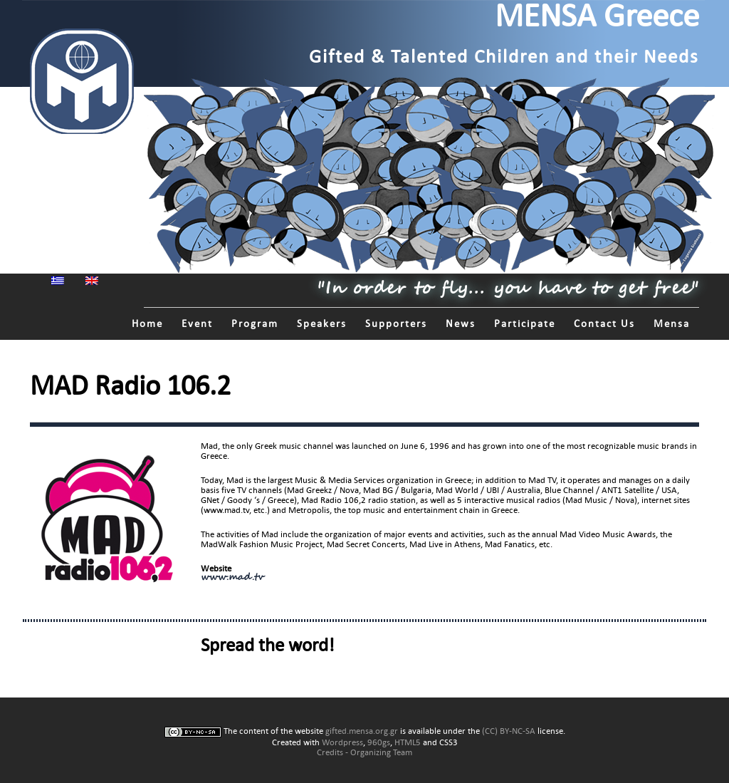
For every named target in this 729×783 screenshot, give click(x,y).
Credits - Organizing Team (364, 752)
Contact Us (604, 323)
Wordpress (342, 742)
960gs (378, 742)
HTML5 (407, 742)
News (461, 323)
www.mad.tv (232, 577)
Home (147, 323)
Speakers (322, 323)
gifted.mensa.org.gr (361, 731)
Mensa (672, 323)
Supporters (396, 323)
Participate (524, 323)
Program (254, 323)
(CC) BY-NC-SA (508, 731)
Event (197, 323)
